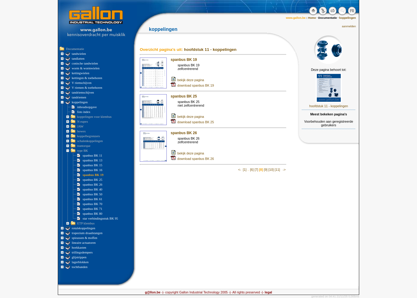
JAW (80, 126)
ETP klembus (85, 223)
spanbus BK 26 (92, 184)
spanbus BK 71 (92, 208)
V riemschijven (81, 82)
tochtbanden (79, 267)
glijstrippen (79, 257)
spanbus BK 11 (92, 155)
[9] (266, 169)
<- (239, 169)
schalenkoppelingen (90, 141)
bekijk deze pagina (190, 80)
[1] (245, 169)
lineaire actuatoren (84, 242)
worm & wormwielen (86, 68)
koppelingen (80, 102)
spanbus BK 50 (92, 194)
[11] (277, 169)
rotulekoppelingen (83, 228)
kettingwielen (80, 73)
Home (312, 17)
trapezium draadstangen (87, 233)
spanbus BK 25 (92, 179)
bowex (81, 131)
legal (268, 292)
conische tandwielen (85, 63)
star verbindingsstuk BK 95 (100, 218)
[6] (252, 169)
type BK (82, 150)
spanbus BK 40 (92, 189)
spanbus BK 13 (92, 160)
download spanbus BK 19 (192, 85)
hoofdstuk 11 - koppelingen (210, 49)
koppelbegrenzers (88, 136)
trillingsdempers (82, 252)
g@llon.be (152, 292)
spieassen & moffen (84, 238)
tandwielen (79, 53)
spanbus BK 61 (92, 199)
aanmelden (349, 26)
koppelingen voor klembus (94, 116)
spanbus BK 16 (92, 170)
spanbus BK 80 (92, 213)
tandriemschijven (83, 92)
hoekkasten (79, 247)
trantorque (83, 145)
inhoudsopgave (87, 107)
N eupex (82, 121)
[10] (271, 169)
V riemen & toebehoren (87, 87)
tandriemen (79, 97)
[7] (256, 169)
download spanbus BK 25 (192, 122)
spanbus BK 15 (92, 165)
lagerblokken (80, 262)
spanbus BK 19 (93, 175)
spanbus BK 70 (92, 204)
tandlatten (78, 58)
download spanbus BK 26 (192, 159)
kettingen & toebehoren (87, 78)
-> (284, 169)
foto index (83, 112)
